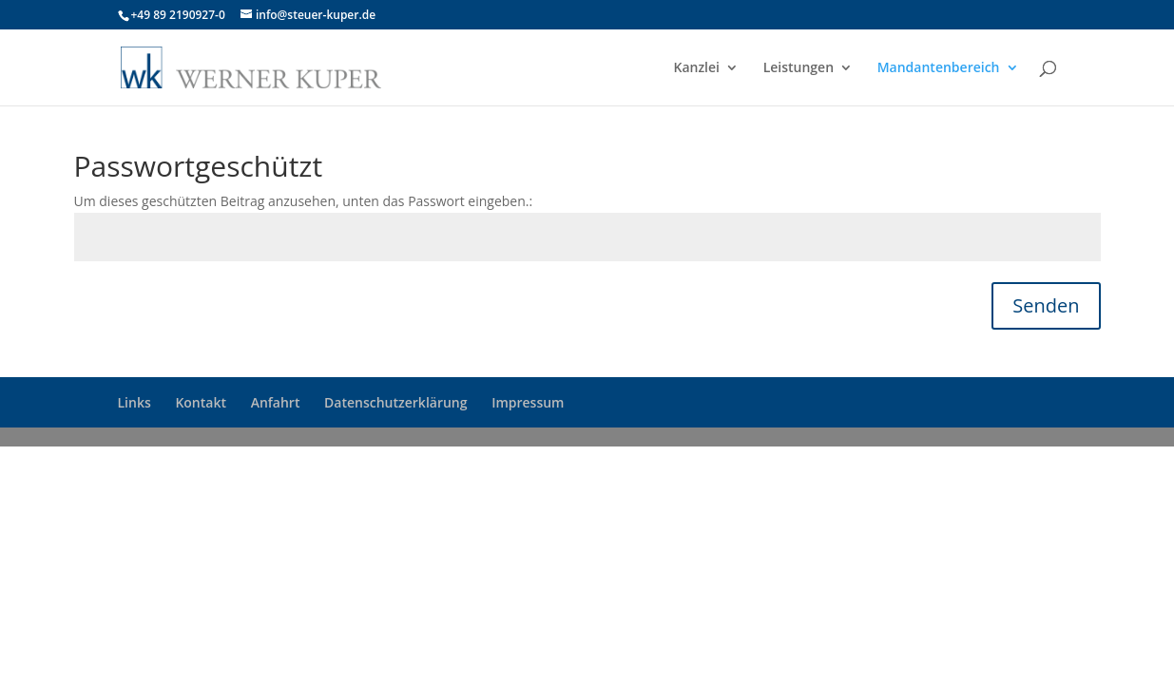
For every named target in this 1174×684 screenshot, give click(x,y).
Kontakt (200, 402)
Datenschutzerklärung (395, 402)
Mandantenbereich (938, 68)
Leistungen (798, 68)
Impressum (527, 402)
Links (134, 402)
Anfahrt (275, 402)
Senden (1045, 305)
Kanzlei (696, 68)
